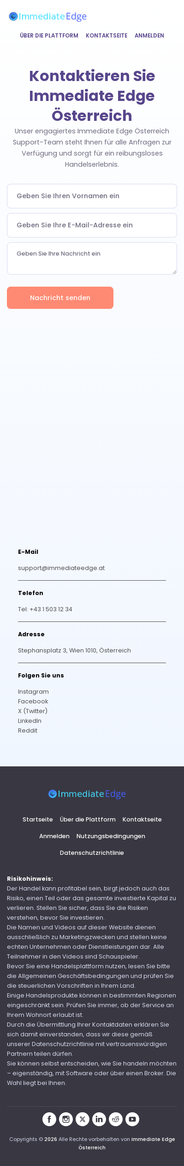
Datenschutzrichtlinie (92, 853)
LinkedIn (30, 721)
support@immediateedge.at (61, 568)
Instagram (33, 692)
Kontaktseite (106, 35)
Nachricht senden (60, 297)
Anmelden (149, 35)
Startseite (38, 819)
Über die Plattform (49, 35)
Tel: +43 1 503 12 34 (45, 609)
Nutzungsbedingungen (111, 836)
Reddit (27, 730)
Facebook (33, 701)
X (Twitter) (32, 711)
